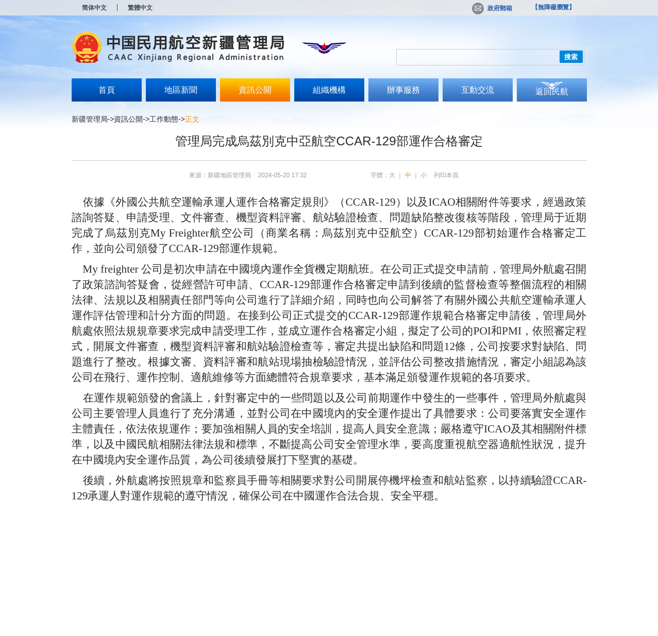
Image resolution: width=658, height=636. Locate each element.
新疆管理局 (90, 119)
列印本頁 (446, 175)
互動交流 (477, 90)
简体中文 (94, 7)
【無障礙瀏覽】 (553, 7)
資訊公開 (255, 90)
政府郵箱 (492, 8)
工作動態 (163, 119)
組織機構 (329, 90)
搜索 (571, 57)
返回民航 (551, 91)
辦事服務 (403, 90)
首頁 (106, 90)
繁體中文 (140, 7)
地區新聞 (180, 90)
